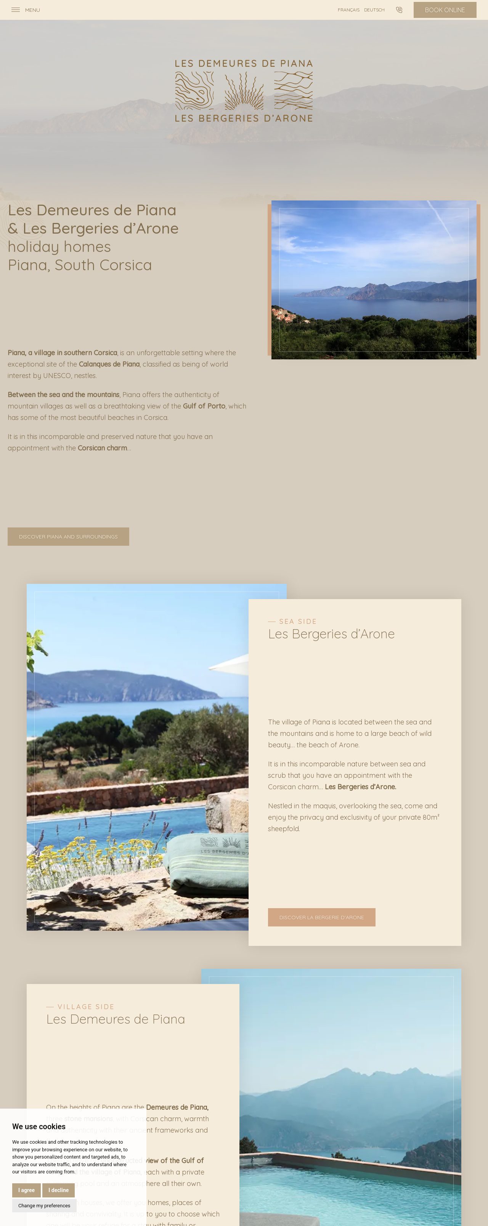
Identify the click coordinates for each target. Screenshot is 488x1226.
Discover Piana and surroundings (68, 536)
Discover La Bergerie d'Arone (321, 917)
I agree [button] (26, 1190)
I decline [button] (58, 1190)
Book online (445, 10)
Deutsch (374, 10)
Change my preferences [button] (44, 1205)
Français (349, 10)
